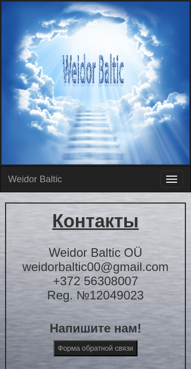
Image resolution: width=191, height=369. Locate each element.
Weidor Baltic (35, 179)
